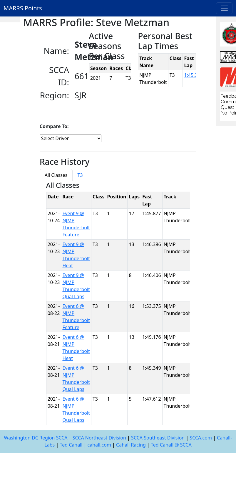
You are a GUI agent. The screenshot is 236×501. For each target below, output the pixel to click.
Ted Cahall (71, 445)
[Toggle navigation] (224, 8)
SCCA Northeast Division (99, 437)
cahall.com (99, 445)
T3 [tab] (80, 175)
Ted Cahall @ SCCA (171, 445)
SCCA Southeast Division (158, 437)
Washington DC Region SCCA (36, 437)
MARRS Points (23, 8)
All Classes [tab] (56, 175)
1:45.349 (193, 75)
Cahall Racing (131, 445)
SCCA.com (201, 437)
